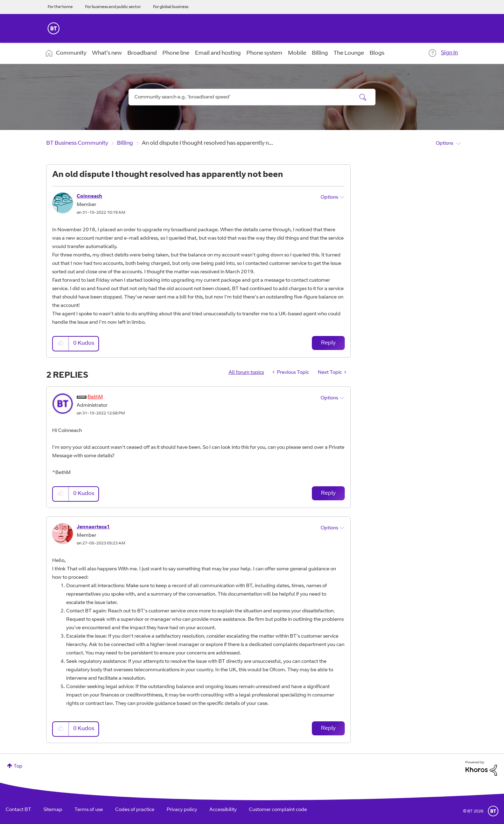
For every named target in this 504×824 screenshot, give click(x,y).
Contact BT (18, 810)
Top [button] (18, 766)
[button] (61, 343)
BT (493, 811)
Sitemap (52, 810)
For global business (170, 7)
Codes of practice (134, 810)
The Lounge (349, 53)
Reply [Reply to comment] (328, 493)
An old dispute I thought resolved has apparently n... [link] (207, 143)
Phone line (175, 53)
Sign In (449, 53)
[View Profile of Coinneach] (89, 196)
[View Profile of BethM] (95, 397)
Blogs (377, 53)
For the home (60, 7)
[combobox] (252, 97)
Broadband (142, 53)
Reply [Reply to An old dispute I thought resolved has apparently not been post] (328, 343)
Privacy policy (182, 810)
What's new (107, 53)
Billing (320, 53)
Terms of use (89, 810)
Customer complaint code (278, 810)
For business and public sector (113, 7)
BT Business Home (53, 28)
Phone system (264, 53)
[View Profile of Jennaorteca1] (93, 527)
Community (71, 53)
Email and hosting (218, 53)
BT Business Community (77, 143)
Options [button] (444, 143)
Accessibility (223, 810)
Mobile (297, 53)
